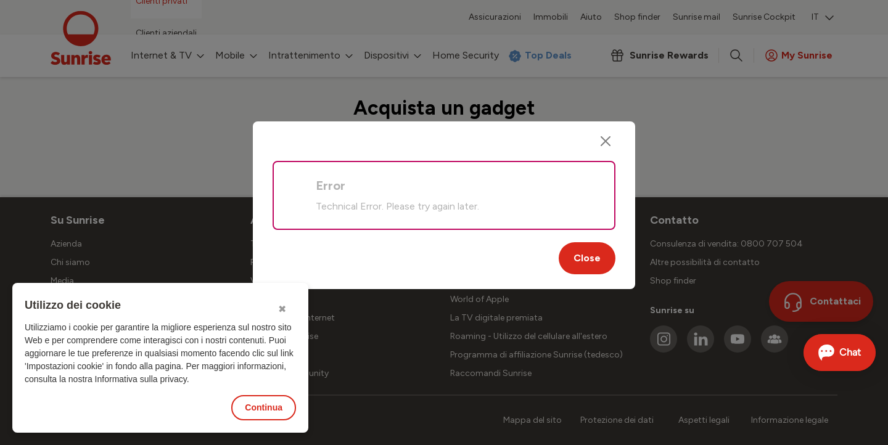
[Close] (605, 141)
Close (587, 258)
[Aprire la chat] (840, 352)
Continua (263, 407)
